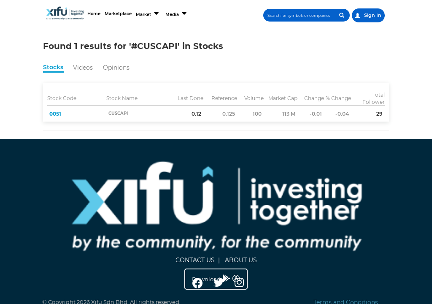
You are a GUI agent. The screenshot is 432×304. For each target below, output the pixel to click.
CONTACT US (212, 179)
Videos (83, 67)
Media (183, 13)
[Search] (298, 15)
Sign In (368, 15)
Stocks (53, 67)
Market (154, 13)
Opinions (116, 67)
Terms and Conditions (345, 208)
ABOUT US (258, 179)
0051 (55, 114)
